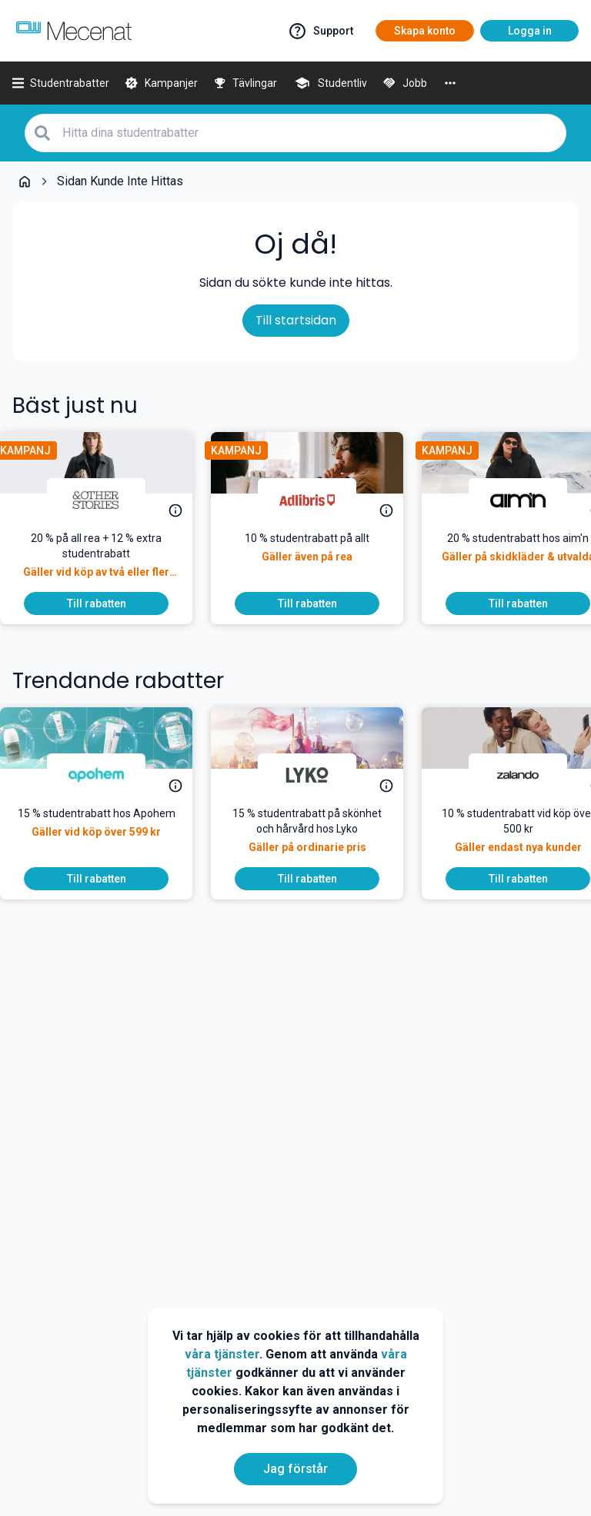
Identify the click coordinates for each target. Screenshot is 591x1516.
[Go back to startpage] (24, 181)
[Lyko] (319, 774)
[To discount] (108, 603)
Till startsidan (295, 320)
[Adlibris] (319, 499)
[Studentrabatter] (60, 83)
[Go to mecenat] (73, 31)
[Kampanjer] (161, 83)
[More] (450, 83)
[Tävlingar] (245, 83)
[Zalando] (530, 774)
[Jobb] (404, 83)
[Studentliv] (329, 83)
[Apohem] (108, 774)
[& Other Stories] (108, 499)
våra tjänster (222, 1354)
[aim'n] (530, 499)
